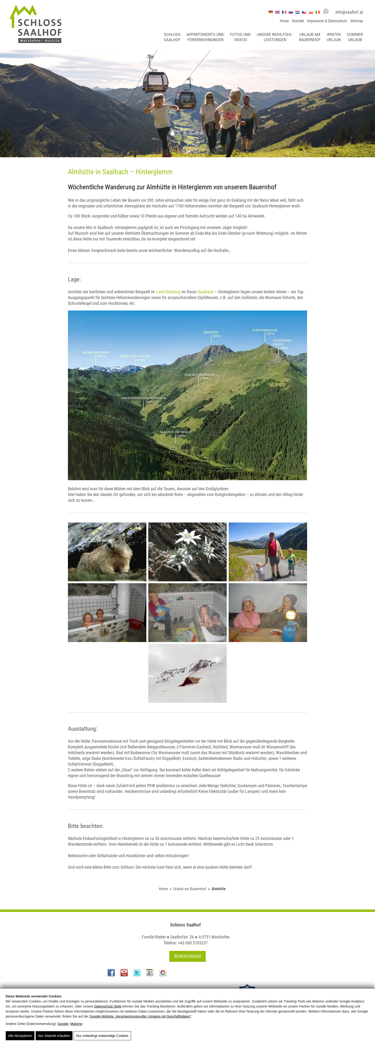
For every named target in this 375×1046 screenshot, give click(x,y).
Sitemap (356, 21)
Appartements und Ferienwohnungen (205, 37)
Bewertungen (187, 956)
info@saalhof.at (349, 12)
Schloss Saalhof (172, 37)
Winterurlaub (334, 37)
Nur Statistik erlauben (54, 1036)
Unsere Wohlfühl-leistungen (275, 37)
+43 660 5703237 (193, 942)
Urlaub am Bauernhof (310, 37)
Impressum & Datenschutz (327, 21)
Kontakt (298, 21)
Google (63, 1024)
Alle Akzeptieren (20, 1036)
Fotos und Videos (240, 37)
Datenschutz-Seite (107, 1006)
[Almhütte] (187, 395)
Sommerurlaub (355, 37)
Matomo (76, 1024)
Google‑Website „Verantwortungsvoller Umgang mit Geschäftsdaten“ (140, 1016)
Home (284, 21)
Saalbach (206, 291)
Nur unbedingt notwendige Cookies (102, 1036)
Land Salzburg (169, 291)
